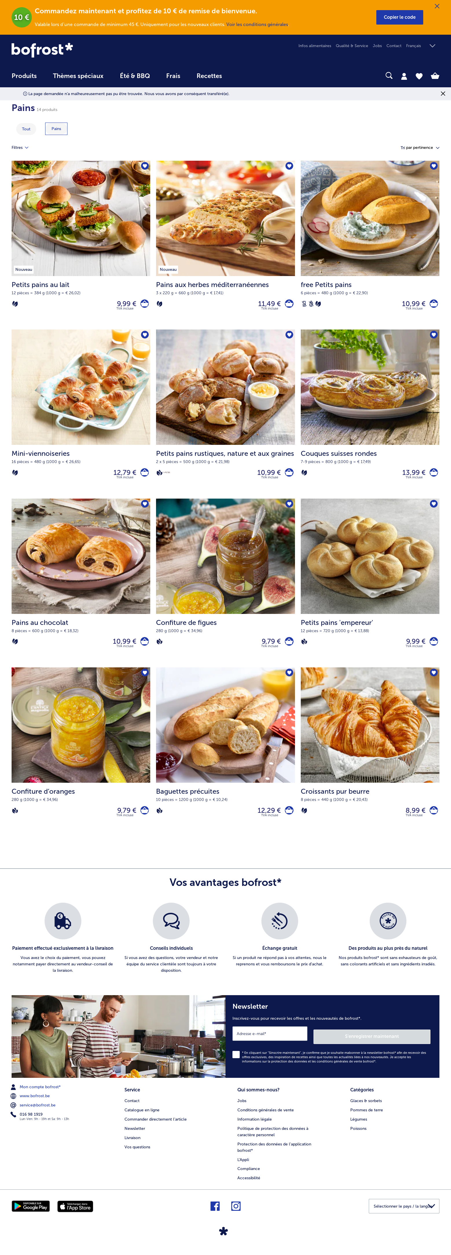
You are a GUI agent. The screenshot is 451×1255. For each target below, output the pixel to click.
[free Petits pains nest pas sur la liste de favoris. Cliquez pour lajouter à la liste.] (433, 167)
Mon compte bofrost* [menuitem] (36, 1094)
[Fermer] (437, 6)
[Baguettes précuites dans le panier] (288, 819)
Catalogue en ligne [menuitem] (142, 1115)
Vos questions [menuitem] (137, 1152)
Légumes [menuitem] (358, 1125)
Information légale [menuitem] (254, 1125)
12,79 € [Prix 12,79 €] (122, 476)
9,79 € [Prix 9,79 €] (268, 648)
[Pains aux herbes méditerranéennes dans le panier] (288, 305)
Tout (26, 129)
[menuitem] (24, 78)
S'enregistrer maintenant (396, 1044)
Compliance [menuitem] (248, 1174)
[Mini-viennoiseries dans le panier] (143, 476)
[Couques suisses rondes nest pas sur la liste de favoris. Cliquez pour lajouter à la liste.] (433, 338)
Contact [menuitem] (394, 45)
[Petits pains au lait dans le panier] (143, 305)
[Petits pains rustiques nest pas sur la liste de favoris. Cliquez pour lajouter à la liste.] (289, 338)
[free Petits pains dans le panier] (432, 305)
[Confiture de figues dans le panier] (288, 648)
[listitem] (63, 948)
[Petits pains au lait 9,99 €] (81, 246)
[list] (225, 948)
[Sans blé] (311, 304)
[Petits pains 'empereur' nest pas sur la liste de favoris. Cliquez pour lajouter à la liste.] (433, 510)
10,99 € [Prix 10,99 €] (411, 305)
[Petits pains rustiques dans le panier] (288, 476)
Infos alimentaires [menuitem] (314, 45)
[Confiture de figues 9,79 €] (225, 589)
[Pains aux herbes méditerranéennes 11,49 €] (225, 246)
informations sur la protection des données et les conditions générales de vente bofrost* (308, 1069)
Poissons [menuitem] (358, 1134)
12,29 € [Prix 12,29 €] (266, 819)
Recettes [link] (209, 76)
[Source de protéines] (166, 476)
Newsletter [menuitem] (134, 1134)
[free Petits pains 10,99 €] (370, 246)
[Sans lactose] (304, 304)
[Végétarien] (15, 304)
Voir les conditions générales (257, 24)
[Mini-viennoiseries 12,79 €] (81, 418)
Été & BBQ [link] (135, 76)
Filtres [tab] (23, 148)
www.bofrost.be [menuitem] (31, 1103)
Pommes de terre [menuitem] (366, 1115)
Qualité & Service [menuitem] (352, 45)
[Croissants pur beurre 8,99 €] (370, 761)
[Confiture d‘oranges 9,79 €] (81, 761)
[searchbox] (242, 75)
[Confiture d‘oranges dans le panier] (143, 819)
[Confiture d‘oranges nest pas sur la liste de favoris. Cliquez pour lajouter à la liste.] (144, 681)
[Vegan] (159, 476)
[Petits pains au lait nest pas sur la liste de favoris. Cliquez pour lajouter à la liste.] (144, 167)
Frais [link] (173, 76)
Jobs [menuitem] (377, 45)
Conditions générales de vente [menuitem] (265, 1115)
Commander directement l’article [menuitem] (155, 1125)
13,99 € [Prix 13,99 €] (411, 476)
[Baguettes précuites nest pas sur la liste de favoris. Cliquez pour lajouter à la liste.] (289, 681)
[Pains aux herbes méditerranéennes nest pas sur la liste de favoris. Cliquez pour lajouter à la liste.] (289, 167)
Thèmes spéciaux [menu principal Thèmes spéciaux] (78, 76)
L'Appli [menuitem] (243, 1165)
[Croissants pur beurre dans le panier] (432, 819)
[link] (76, 50)
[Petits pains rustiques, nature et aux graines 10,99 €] (225, 418)
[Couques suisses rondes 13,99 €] (370, 418)
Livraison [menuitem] (132, 1143)
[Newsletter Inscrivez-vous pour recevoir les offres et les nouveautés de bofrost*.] (332, 1045)
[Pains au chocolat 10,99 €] (81, 589)
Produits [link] (24, 76)
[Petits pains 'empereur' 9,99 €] (370, 589)
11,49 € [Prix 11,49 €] (267, 305)
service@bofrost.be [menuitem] (34, 1113)
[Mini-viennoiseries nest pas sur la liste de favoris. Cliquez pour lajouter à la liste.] (144, 338)
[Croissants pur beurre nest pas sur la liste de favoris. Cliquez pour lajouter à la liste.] (433, 681)
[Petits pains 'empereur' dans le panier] (432, 648)
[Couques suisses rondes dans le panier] (432, 476)
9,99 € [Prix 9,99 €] (123, 305)
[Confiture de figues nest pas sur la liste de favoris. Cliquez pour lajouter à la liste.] (289, 510)
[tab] (404, 76)
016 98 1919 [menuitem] (27, 1122)
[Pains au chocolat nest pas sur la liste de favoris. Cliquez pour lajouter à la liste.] (144, 510)
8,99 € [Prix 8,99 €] (413, 819)
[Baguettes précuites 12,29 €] (225, 761)
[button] (399, 17)
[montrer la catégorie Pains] (56, 129)
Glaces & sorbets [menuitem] (366, 1106)
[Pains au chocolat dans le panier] (143, 648)
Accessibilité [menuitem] (248, 1184)
